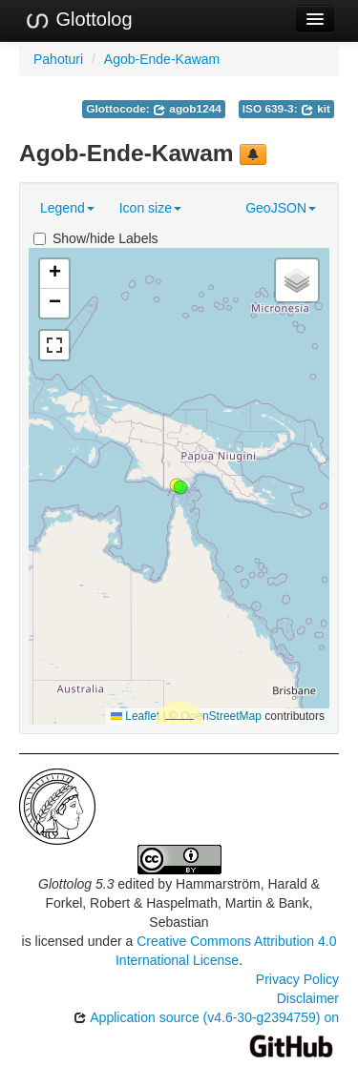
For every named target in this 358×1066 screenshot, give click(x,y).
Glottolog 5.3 (76, 884)
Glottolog (78, 20)
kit (315, 108)
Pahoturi (58, 59)
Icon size (150, 207)
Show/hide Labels (95, 238)
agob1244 (187, 108)
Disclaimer (308, 998)
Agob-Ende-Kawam (162, 59)
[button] (180, 487)
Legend (67, 207)
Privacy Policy (297, 979)
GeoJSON (280, 207)
